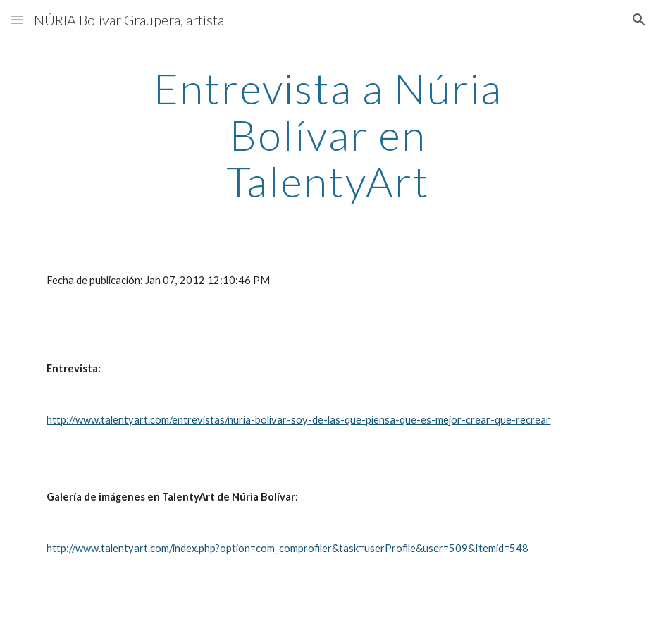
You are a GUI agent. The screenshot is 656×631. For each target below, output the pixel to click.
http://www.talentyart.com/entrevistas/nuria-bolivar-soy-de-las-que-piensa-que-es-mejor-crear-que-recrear (298, 420)
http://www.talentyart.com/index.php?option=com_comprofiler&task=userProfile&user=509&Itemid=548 (287, 548)
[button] (17, 19)
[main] (328, 134)
